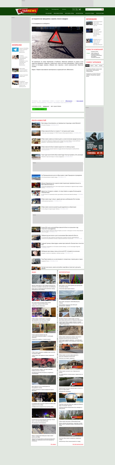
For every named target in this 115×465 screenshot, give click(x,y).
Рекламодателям (55, 9)
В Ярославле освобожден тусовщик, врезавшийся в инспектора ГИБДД (41, 319)
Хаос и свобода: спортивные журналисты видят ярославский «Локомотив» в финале (97, 32)
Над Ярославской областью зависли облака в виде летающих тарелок (71, 405)
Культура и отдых (89, 13)
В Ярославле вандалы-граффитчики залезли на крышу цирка (43, 352)
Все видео (53, 444)
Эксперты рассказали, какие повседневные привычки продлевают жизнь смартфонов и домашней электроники (23, 60)
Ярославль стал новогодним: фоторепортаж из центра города (70, 286)
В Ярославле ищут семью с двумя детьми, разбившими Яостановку (60, 199)
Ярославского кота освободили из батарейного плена (41, 387)
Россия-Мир (49, 13)
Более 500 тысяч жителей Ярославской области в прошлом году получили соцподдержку (59, 228)
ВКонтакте (69, 101)
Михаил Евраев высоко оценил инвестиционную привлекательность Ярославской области (61, 184)
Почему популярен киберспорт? (23, 75)
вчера (96, 65)
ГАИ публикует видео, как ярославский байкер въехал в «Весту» (42, 370)
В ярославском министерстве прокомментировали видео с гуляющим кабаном (42, 336)
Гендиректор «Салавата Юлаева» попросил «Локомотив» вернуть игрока (93, 75)
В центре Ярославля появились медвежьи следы (70, 438)
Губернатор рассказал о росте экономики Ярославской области (59, 235)
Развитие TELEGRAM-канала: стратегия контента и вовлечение (24, 50)
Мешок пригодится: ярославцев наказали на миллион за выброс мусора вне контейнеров (44, 286)
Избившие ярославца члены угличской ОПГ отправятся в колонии (60, 251)
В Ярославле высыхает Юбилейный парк (69, 421)
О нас (47, 9)
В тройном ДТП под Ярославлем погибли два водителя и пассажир (44, 404)
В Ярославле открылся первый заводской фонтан (23, 70)
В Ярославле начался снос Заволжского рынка (69, 371)
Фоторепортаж (79, 13)
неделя (91, 65)
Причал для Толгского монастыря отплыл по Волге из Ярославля (71, 388)
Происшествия (100, 13)
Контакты (64, 9)
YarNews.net (46, 106)
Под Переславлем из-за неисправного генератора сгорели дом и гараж (62, 259)
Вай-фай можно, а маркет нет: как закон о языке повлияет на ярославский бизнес (97, 42)
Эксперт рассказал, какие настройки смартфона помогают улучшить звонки (61, 267)
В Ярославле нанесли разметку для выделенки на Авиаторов (58, 207)
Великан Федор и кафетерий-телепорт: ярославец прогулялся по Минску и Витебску (71, 319)
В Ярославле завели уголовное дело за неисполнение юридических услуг (62, 139)
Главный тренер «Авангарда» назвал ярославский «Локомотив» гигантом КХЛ (62, 244)
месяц (87, 65)
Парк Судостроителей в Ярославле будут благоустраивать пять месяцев (62, 154)
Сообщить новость (39, 109)
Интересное (17, 45)
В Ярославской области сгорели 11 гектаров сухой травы (57, 131)
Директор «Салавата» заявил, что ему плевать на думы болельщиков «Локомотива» (61, 191)
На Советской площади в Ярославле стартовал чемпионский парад (41, 303)
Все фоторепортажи (78, 444)
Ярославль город (69, 13)
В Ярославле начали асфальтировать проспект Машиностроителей (68, 355)
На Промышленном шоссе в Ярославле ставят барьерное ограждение (61, 175)
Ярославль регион (58, 13)
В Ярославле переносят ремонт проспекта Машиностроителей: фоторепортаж (70, 337)
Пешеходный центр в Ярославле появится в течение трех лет (97, 23)
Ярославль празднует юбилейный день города (69, 302)
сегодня (100, 65)
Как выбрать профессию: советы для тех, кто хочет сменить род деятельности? (23, 84)
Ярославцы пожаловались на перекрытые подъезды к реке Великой (60, 123)
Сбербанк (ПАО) (94, 51)
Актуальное (91, 19)
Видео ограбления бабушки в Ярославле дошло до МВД (42, 436)
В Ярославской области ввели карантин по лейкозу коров (58, 147)
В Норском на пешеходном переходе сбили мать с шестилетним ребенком (43, 420)
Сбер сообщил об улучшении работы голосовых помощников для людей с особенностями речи (96, 55)
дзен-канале (79, 101)
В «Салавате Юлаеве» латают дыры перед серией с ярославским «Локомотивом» (94, 70)
